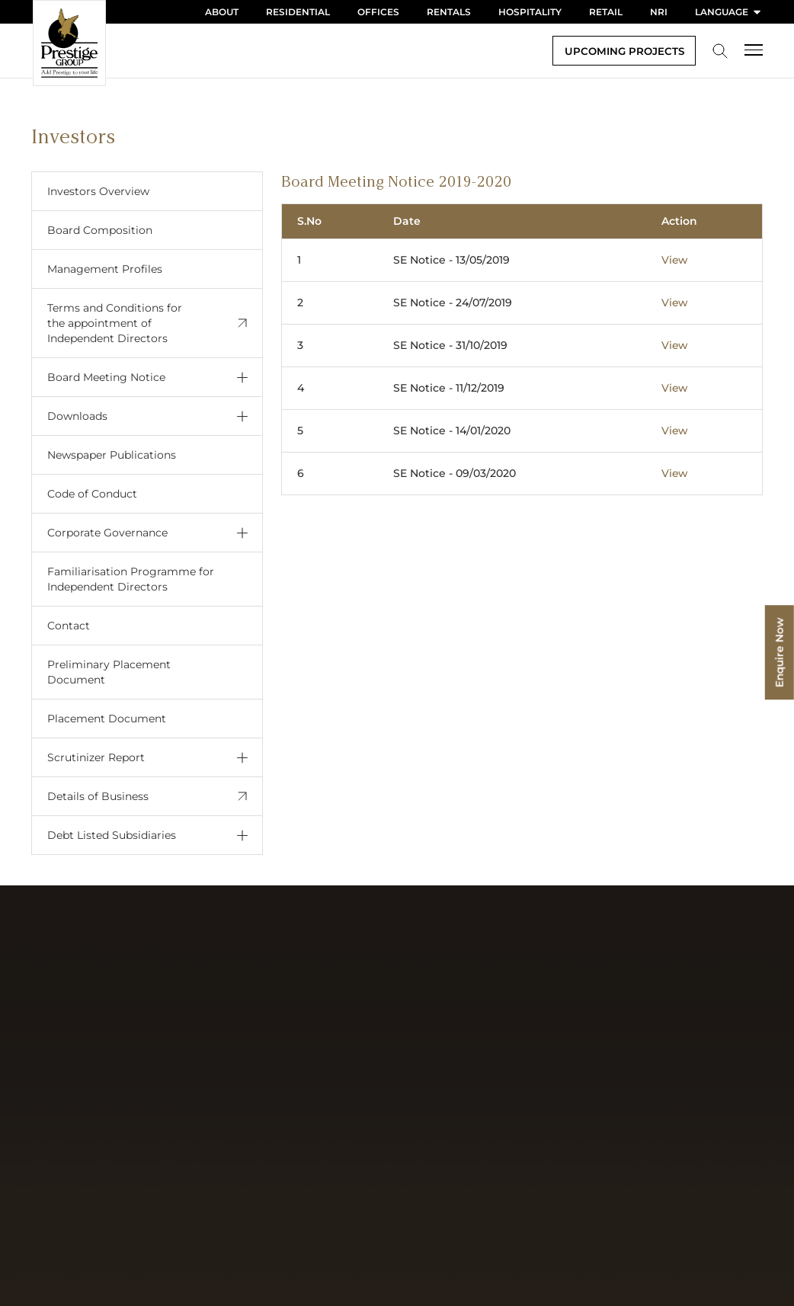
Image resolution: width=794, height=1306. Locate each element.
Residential (298, 12)
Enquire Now (779, 653)
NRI (659, 12)
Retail (606, 12)
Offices (378, 12)
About (222, 12)
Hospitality (530, 12)
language (729, 12)
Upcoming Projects (621, 51)
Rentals (449, 12)
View (675, 260)
